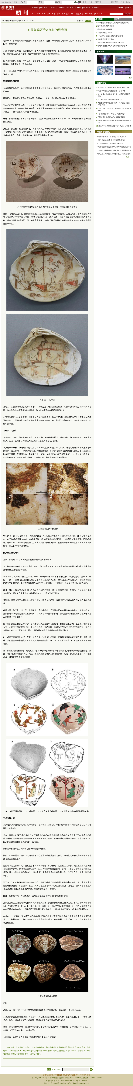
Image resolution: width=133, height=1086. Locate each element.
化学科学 (52, 7)
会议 (58, 14)
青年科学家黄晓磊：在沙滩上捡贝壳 (110, 42)
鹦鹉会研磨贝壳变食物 (105, 39)
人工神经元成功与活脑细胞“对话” (109, 100)
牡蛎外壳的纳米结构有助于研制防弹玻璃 (112, 46)
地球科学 (78, 7)
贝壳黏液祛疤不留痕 (104, 33)
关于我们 (46, 1075)
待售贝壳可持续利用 (104, 29)
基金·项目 (66, 14)
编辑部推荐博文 (103, 132)
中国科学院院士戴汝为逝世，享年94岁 (111, 91)
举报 (77, 1075)
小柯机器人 (89, 14)
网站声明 (54, 1075)
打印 (49, 1069)
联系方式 (70, 1075)
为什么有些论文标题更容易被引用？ (111, 143)
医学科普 (98, 14)
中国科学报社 (85, 1075)
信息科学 (69, 7)
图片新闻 (100, 52)
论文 (72, 14)
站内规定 (121, 7)
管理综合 (95, 7)
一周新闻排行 (100, 83)
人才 (53, 14)
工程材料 (61, 7)
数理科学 (86, 7)
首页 (33, 14)
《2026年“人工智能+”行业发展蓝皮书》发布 (113, 87)
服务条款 (62, 1075)
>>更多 (129, 78)
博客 (43, 14)
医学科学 (43, 7)
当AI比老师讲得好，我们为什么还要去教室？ (114, 150)
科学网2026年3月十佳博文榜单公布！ (111, 140)
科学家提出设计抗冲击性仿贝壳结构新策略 (113, 23)
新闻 (38, 14)
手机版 (128, 7)
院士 (48, 14)
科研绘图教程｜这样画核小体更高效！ (112, 137)
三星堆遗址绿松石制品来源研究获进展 (111, 117)
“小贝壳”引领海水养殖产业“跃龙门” (110, 36)
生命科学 (35, 7)
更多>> (128, 157)
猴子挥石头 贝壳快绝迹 (105, 26)
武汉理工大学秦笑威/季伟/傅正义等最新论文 (114, 154)
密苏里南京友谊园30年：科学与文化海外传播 (114, 147)
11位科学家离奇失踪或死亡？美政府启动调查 (114, 126)
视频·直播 (80, 14)
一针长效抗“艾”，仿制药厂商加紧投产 (111, 114)
